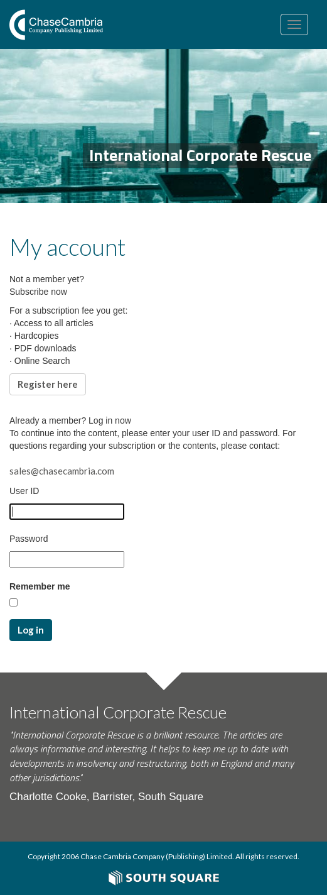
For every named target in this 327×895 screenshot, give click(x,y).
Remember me (39, 586)
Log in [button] (31, 629)
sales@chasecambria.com (61, 470)
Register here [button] (48, 384)
